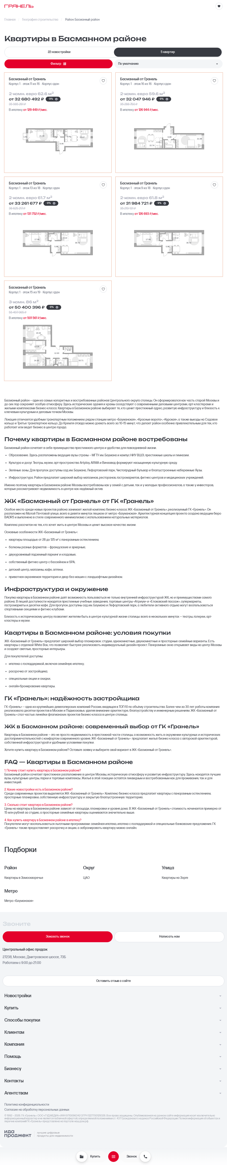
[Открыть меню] (113, 1156)
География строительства (40, 20)
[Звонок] (145, 1156)
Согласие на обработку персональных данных (36, 1110)
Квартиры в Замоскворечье (23, 878)
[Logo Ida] (38, 1134)
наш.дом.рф (81, 1121)
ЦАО (86, 878)
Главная (10, 20)
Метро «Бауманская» (18, 901)
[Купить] (81, 1156)
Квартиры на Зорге (175, 878)
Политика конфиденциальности (26, 1104)
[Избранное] (219, 6)
